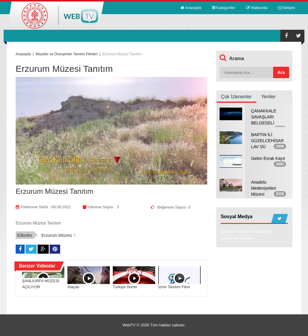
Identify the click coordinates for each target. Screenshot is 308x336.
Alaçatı (73, 287)
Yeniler (268, 96)
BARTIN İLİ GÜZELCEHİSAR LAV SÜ (267, 140)
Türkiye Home (125, 287)
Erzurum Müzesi (56, 235)
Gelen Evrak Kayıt (268, 158)
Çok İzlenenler (236, 96)
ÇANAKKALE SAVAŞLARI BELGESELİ (263, 116)
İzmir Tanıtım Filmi (174, 287)
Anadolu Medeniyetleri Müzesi (263, 188)
